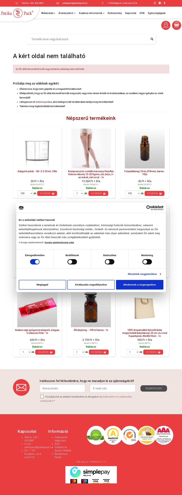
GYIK (142, 13)
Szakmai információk (91, 13)
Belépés (166, 25)
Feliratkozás (154, 388)
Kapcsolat (130, 13)
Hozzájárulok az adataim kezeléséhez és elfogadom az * (86, 398)
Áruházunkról (67, 13)
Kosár (176, 25)
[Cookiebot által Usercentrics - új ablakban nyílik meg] (148, 207)
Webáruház (48, 13)
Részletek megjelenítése (142, 274)
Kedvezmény (115, 13)
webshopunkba (44, 102)
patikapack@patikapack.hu (74, 3)
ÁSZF (58, 444)
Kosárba (47, 193)
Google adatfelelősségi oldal (59, 242)
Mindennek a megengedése (139, 284)
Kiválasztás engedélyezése (91, 284)
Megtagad (42, 284)
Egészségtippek (156, 13)
